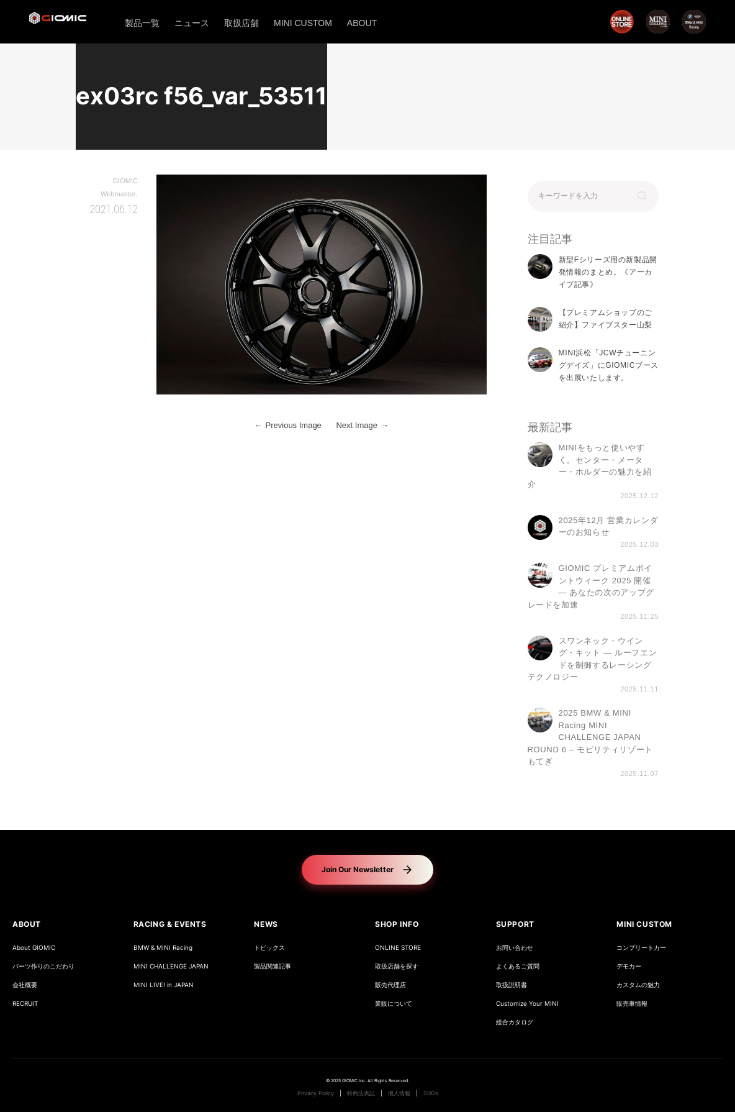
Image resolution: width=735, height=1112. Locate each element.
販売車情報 (631, 1003)
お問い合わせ (514, 947)
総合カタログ (514, 1022)
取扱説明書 (511, 985)
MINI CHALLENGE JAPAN (171, 966)
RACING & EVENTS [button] (170, 924)
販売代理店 (390, 985)
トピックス (269, 947)
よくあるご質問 (517, 966)
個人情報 (399, 1093)
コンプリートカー (641, 947)
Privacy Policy (315, 1093)
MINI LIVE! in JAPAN (163, 985)
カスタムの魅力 (638, 985)
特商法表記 (361, 1093)
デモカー (628, 966)
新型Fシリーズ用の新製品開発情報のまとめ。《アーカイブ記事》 (608, 272)
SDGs (430, 1093)
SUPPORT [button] (515, 924)
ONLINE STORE (398, 947)
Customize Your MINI (527, 1003)
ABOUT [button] (26, 924)
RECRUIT (25, 1003)
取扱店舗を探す (396, 966)
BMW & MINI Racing (162, 947)
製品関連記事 (272, 966)
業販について (393, 1003)
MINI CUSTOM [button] (644, 924)
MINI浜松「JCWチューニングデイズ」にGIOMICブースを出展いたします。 (609, 365)
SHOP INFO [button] (396, 924)
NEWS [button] (265, 924)
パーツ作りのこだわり (43, 966)
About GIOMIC (33, 947)
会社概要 (24, 985)
